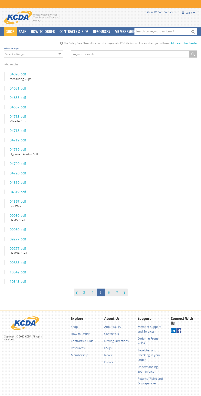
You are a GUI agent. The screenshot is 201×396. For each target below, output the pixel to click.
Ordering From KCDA (148, 340)
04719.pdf (18, 140)
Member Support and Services (149, 329)
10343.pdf (18, 281)
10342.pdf (18, 272)
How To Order (43, 31)
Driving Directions (116, 341)
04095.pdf (18, 74)
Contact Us (170, 12)
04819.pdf (18, 182)
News (108, 355)
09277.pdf (18, 239)
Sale (22, 31)
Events (108, 362)
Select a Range (11, 48)
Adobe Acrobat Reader (184, 43)
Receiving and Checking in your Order (149, 355)
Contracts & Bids (73, 31)
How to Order (80, 334)
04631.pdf (18, 88)
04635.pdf (18, 97)
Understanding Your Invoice (148, 369)
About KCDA (153, 12)
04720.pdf (18, 163)
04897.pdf (18, 201)
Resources (101, 31)
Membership (125, 31)
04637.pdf (18, 107)
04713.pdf (18, 116)
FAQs (107, 348)
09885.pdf (18, 262)
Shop (10, 31)
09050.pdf (18, 215)
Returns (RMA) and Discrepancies (150, 381)
